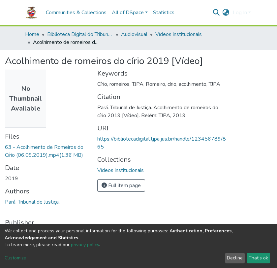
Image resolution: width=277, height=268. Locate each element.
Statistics (163, 12)
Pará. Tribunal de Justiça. (32, 202)
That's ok (258, 258)
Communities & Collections (76, 12)
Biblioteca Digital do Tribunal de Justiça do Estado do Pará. (80, 34)
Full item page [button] (121, 185)
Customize (15, 258)
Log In (240, 12)
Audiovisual (134, 34)
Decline (235, 258)
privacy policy (85, 245)
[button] (226, 13)
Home (32, 34)
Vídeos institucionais (178, 34)
